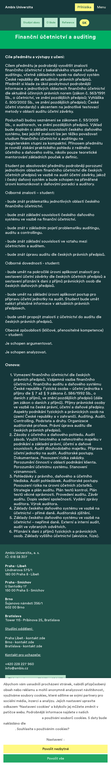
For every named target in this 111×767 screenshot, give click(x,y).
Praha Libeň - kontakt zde (26, 638)
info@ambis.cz (16, 668)
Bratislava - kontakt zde (23, 646)
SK (84, 23)
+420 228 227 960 (19, 664)
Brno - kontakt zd (18, 642)
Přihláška (84, 7)
